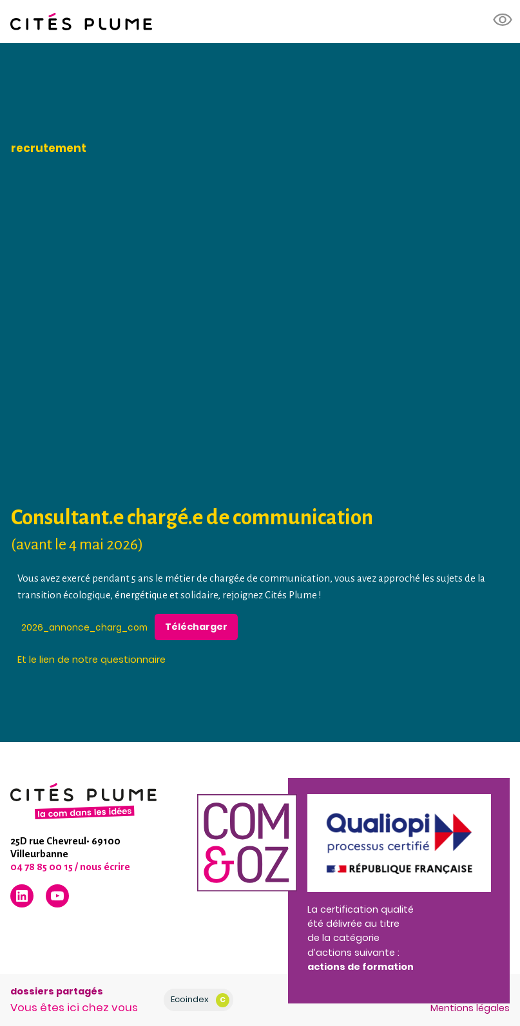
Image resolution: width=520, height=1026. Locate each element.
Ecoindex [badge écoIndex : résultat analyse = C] (200, 1000)
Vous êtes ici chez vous (74, 1007)
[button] (503, 20)
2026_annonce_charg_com (84, 627)
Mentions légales (470, 1008)
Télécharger (196, 626)
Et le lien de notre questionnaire (91, 659)
